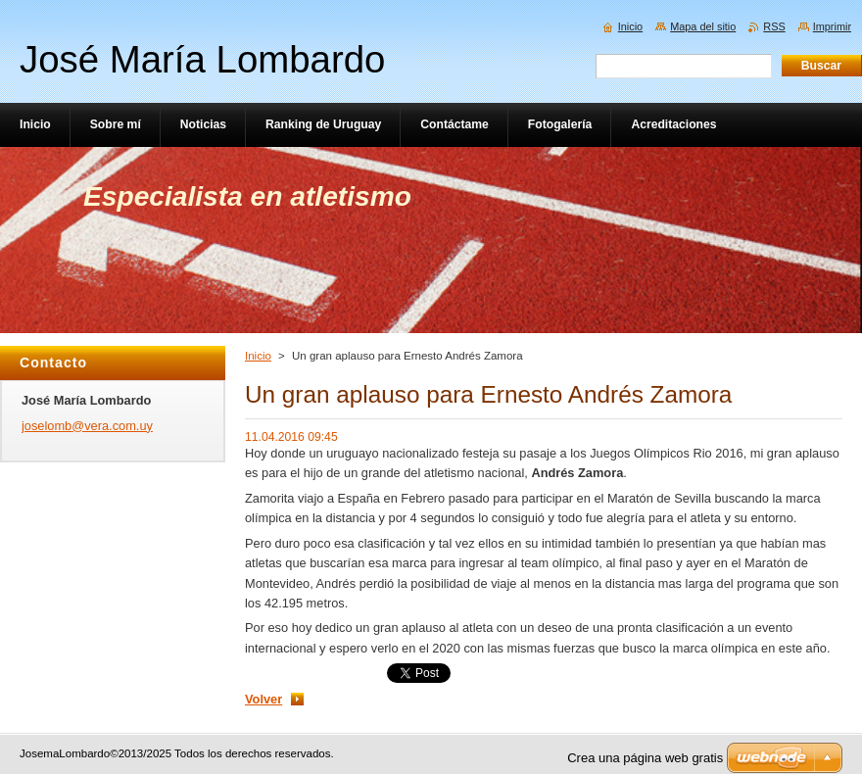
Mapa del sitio (703, 26)
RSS (774, 26)
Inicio (258, 356)
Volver (263, 699)
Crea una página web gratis (645, 757)
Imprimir (832, 26)
